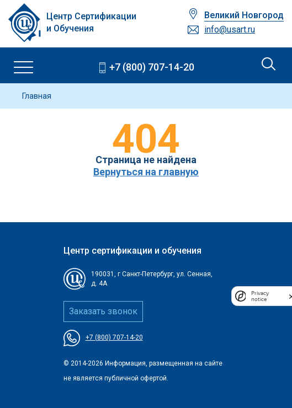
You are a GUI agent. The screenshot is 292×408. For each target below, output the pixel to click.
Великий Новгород (244, 15)
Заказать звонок (103, 311)
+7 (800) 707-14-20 (151, 67)
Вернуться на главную (146, 172)
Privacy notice (260, 296)
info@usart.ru (229, 29)
